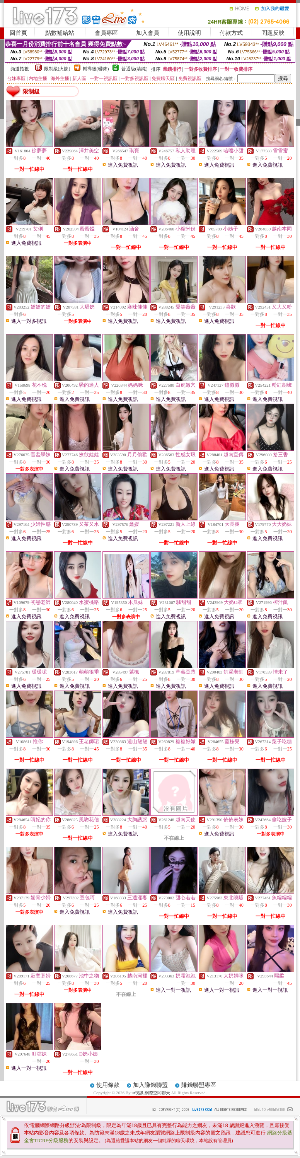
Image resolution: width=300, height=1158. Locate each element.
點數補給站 (59, 33)
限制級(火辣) (57, 69)
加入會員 (147, 33)
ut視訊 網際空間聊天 (150, 1092)
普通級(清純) (134, 69)
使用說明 (189, 33)
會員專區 (106, 33)
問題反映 (273, 33)
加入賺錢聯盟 (150, 1085)
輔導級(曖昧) (96, 69)
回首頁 (18, 33)
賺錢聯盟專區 (198, 1085)
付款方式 (231, 33)
